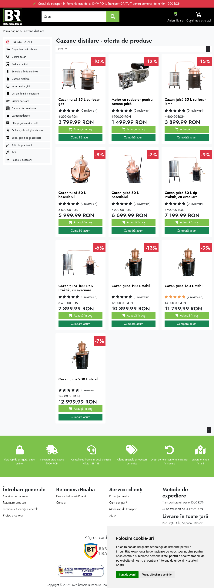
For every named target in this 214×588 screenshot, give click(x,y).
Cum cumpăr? (118, 502)
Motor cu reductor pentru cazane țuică (132, 101)
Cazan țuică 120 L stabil (131, 285)
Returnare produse (14, 502)
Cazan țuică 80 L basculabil (125, 195)
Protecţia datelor (119, 496)
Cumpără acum (80, 137)
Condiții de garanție (15, 496)
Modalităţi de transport (123, 509)
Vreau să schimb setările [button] (157, 574)
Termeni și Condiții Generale (20, 509)
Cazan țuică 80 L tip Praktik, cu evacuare (181, 195)
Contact (61, 502)
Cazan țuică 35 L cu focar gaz (79, 101)
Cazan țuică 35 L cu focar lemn (185, 101)
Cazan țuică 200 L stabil (78, 379)
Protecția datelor (13, 515)
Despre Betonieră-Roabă (71, 496)
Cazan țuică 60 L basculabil (72, 195)
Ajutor (113, 515)
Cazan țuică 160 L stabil (184, 285)
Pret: (61, 49)
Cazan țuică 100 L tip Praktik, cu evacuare (76, 288)
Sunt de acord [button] (127, 574)
